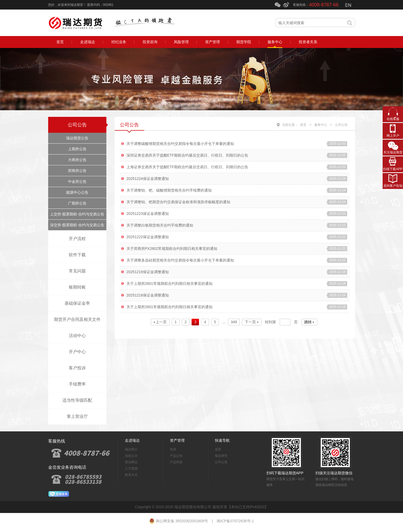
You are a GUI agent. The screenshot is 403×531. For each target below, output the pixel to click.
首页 (303, 125)
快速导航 (222, 440)
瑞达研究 (221, 456)
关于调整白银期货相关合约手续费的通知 (159, 225)
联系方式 (131, 475)
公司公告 (77, 124)
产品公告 (176, 456)
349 (234, 322)
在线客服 (393, 119)
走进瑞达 (132, 440)
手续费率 (77, 384)
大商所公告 (77, 160)
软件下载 (77, 255)
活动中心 (77, 335)
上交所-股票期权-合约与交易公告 (77, 214)
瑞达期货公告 (77, 138)
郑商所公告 (77, 171)
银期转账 (77, 287)
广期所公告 (77, 203)
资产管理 (177, 440)
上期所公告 (77, 149)
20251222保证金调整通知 (147, 237)
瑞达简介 (131, 449)
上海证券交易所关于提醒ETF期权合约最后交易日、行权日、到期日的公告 (187, 167)
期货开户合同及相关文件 (77, 319)
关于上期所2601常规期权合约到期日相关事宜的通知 (169, 283)
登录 (173, 449)
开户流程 (77, 238)
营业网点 (131, 462)
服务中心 (320, 125)
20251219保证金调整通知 (147, 272)
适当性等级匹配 (77, 400)
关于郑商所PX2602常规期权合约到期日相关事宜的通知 (172, 248)
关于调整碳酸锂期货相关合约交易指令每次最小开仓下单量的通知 (180, 143)
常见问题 (77, 271)
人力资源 (131, 468)
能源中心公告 (77, 192)
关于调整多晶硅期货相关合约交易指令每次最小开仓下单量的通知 (180, 260)
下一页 (250, 322)
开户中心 (77, 351)
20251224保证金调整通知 (147, 178)
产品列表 (176, 462)
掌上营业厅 (77, 416)
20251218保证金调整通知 (147, 295)
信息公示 (131, 456)
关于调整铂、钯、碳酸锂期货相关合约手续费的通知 (169, 190)
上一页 (161, 322)
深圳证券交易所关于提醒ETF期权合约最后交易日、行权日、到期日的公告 (187, 155)
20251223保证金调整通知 (147, 213)
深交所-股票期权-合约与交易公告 (77, 225)
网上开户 (393, 136)
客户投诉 (77, 368)
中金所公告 (77, 181)
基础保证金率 (77, 303)
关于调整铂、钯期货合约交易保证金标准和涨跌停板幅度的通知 (178, 202)
